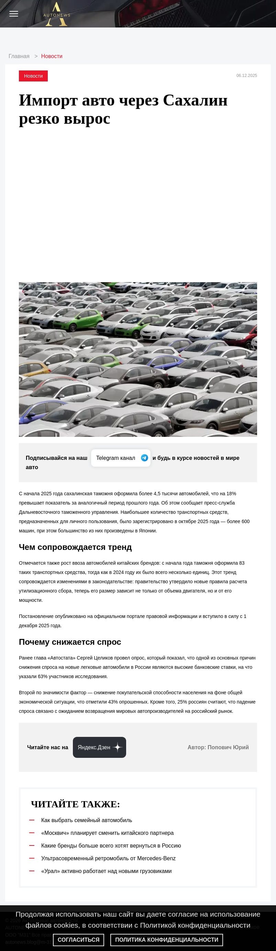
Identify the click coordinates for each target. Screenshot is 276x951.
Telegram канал (116, 458)
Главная (19, 56)
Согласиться (79, 940)
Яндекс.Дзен (94, 747)
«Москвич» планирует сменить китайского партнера (107, 833)
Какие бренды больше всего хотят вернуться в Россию (111, 846)
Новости (52, 56)
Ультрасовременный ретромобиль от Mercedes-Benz (108, 858)
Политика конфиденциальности (166, 940)
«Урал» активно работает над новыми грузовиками (106, 871)
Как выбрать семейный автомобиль (86, 820)
